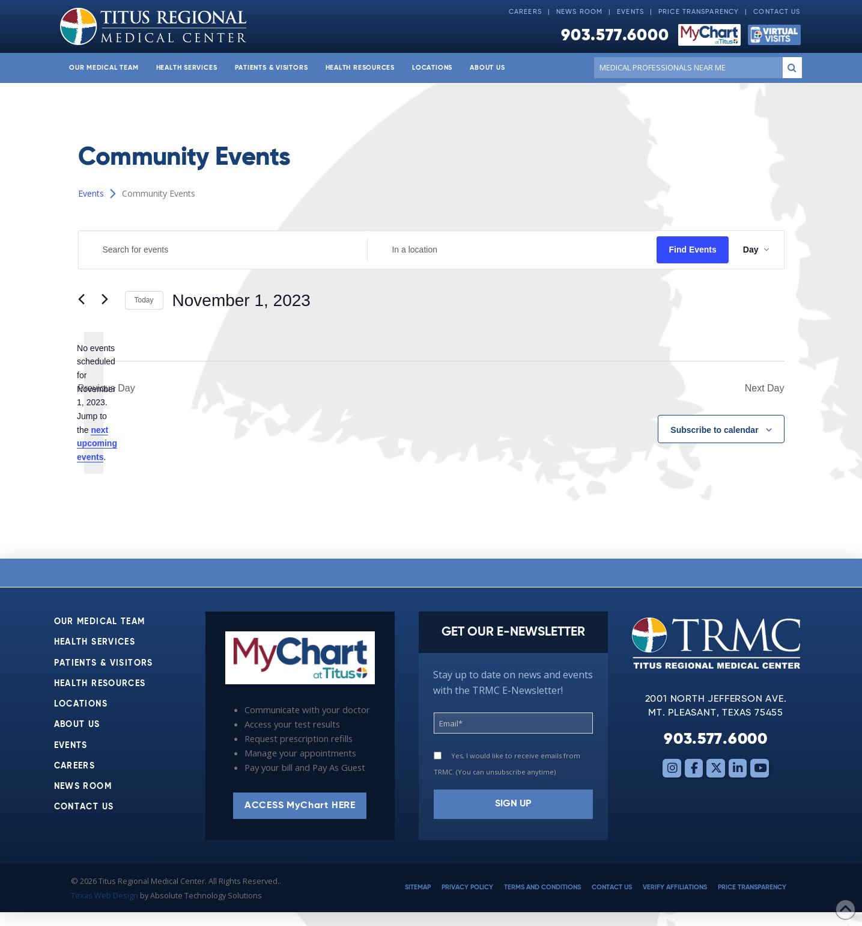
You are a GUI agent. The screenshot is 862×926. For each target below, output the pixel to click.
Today (144, 300)
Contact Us (776, 12)
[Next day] (109, 300)
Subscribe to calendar (714, 430)
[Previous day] (85, 300)
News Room (579, 12)
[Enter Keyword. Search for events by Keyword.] (223, 250)
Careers (525, 12)
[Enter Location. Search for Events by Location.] (512, 250)
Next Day (765, 388)
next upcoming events (97, 443)
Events (630, 12)
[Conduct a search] (685, 67)
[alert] (93, 403)
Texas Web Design (104, 895)
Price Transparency (698, 12)
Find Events (692, 249)
